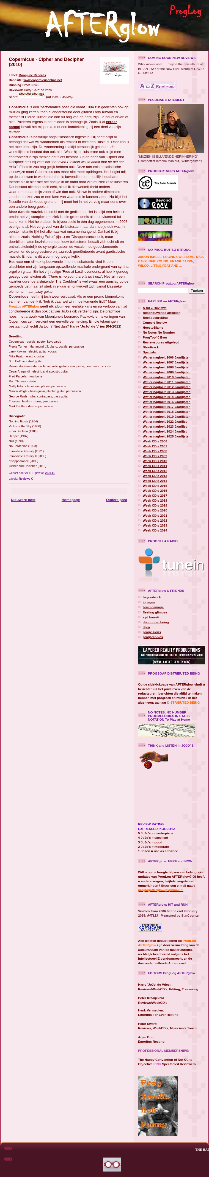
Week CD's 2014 (155, 480)
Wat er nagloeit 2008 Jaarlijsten (167, 367)
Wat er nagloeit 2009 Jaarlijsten (167, 372)
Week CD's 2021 (155, 515)
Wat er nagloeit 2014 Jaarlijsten (167, 397)
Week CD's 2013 (155, 475)
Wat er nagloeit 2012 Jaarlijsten (167, 387)
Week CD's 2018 (155, 500)
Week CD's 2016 (155, 490)
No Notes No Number (159, 332)
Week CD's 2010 (155, 461)
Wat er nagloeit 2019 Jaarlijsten (167, 416)
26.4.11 (50, 472)
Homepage (71, 500)
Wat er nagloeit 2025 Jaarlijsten (167, 436)
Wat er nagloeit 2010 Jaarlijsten (167, 377)
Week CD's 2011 (155, 466)
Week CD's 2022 (155, 520)
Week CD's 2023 (155, 525)
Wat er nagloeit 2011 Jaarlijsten (167, 382)
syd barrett (151, 617)
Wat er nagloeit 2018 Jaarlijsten (167, 411)
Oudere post (116, 500)
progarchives (153, 637)
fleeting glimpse (155, 612)
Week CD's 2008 (155, 451)
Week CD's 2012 (155, 471)
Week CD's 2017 (155, 495)
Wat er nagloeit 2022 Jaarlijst (165, 421)
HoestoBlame (153, 327)
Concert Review (155, 322)
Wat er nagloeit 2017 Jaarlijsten (167, 406)
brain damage (153, 607)
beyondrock (152, 597)
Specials (149, 352)
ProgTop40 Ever (155, 337)
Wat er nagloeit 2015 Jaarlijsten (167, 401)
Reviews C (26, 478)
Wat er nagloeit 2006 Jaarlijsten (167, 357)
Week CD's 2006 (155, 441)
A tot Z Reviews (155, 307)
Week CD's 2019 (155, 505)
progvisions (152, 632)
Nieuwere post (23, 500)
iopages (149, 602)
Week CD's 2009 (155, 456)
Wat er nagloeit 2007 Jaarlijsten (167, 362)
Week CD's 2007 (155, 446)
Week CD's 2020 (155, 510)
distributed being (156, 622)
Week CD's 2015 (155, 485)
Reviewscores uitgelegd (161, 342)
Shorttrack (151, 347)
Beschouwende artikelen (161, 312)
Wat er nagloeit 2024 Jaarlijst (165, 431)
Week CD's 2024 (155, 530)
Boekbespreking (155, 317)
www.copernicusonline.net (42, 80)
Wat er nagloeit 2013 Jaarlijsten (167, 392)
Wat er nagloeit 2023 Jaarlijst (165, 426)
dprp (146, 627)
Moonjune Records (32, 75)
